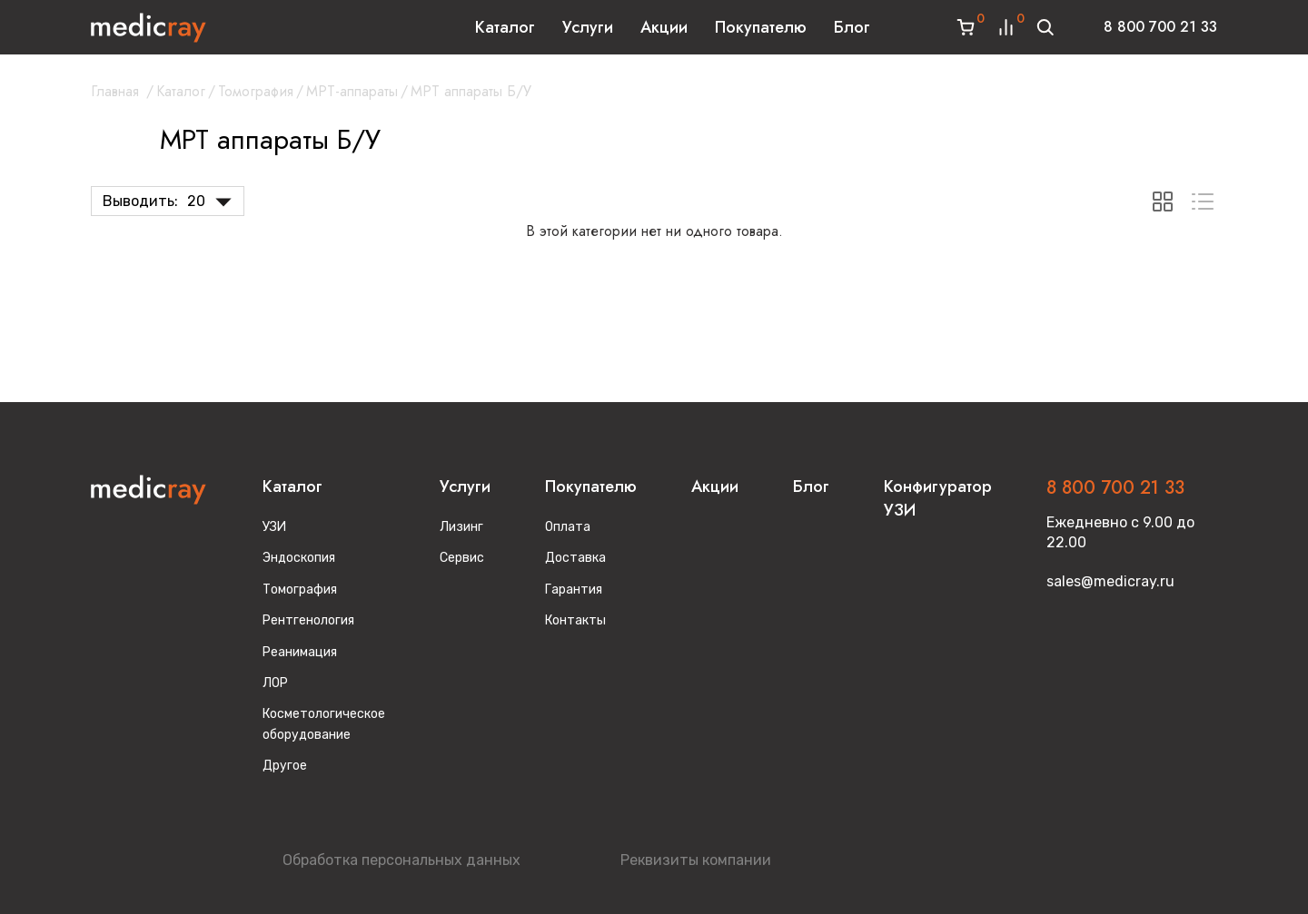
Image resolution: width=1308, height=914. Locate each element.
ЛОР (275, 683)
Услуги (587, 27)
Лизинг (461, 527)
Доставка (575, 557)
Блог (852, 27)
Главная (115, 91)
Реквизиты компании (695, 860)
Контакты (575, 620)
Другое (285, 765)
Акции (664, 27)
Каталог (505, 27)
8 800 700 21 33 (1160, 26)
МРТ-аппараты (352, 91)
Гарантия (573, 589)
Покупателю (761, 27)
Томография (255, 91)
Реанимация (300, 652)
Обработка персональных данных (401, 860)
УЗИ (274, 527)
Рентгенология (308, 620)
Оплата (567, 527)
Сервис (462, 557)
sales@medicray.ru (1110, 581)
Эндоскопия (299, 557)
